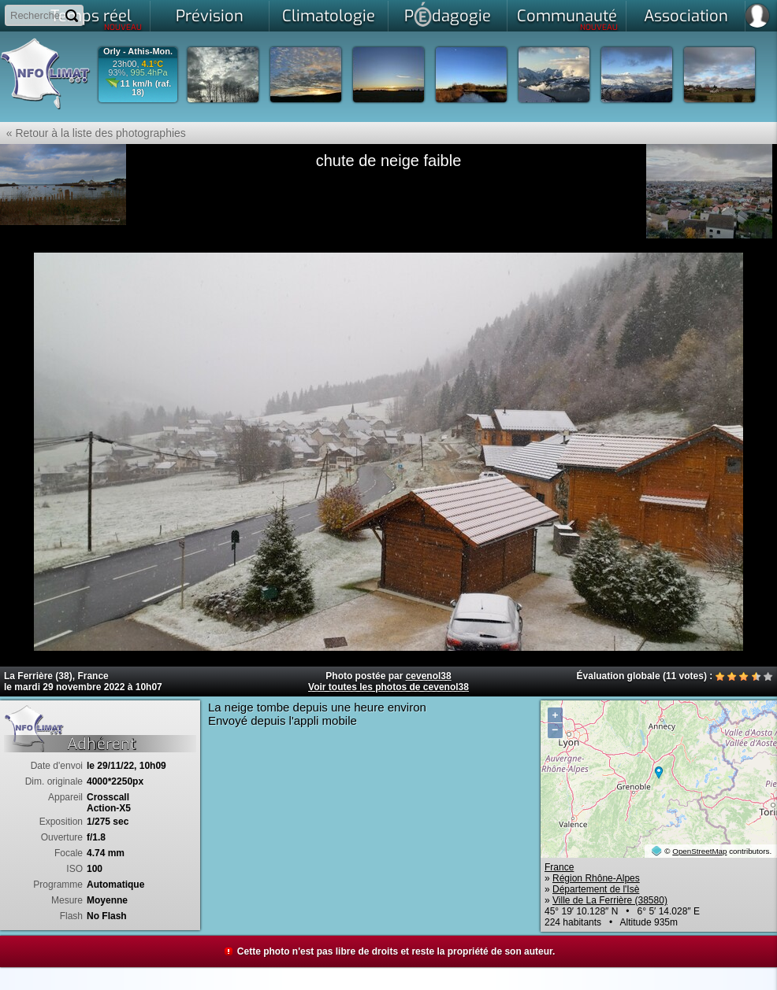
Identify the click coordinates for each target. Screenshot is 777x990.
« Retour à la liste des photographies (93, 133)
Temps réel (96, 19)
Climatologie (328, 16)
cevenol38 (429, 676)
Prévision (210, 16)
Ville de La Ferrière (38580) (609, 900)
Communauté (568, 19)
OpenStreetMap (699, 851)
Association (686, 16)
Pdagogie (447, 14)
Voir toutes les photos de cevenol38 (388, 687)
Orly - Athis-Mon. (138, 51)
